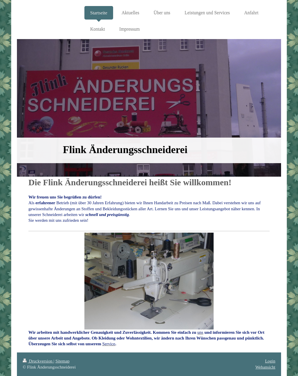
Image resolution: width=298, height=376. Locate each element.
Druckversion (38, 361)
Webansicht (265, 367)
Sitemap (62, 361)
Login (270, 361)
